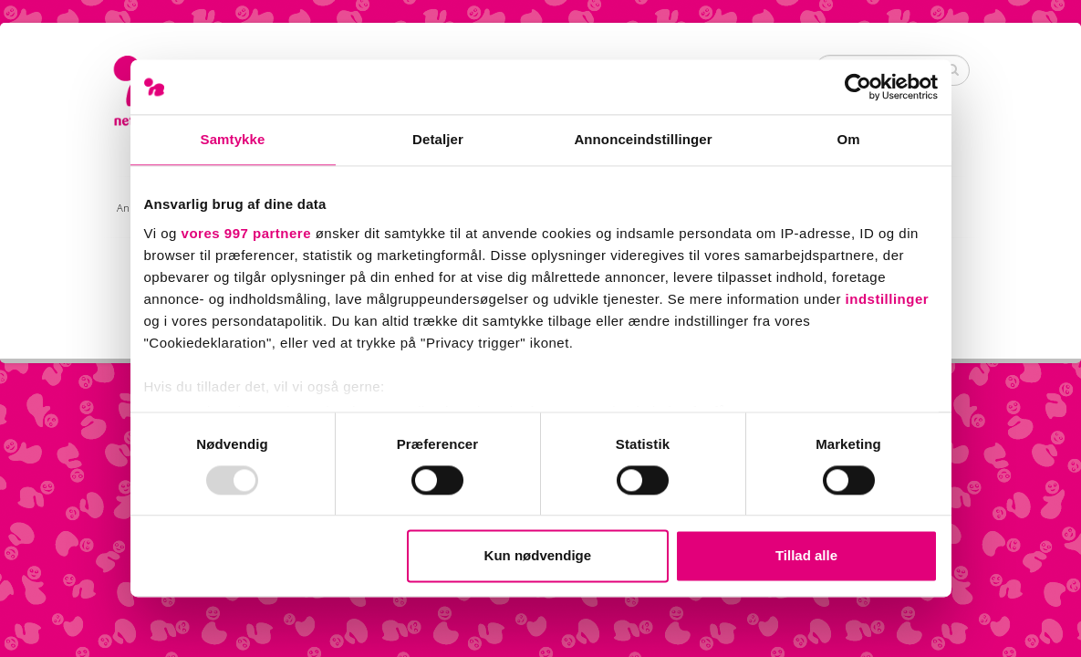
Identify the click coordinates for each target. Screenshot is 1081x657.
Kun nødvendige (538, 556)
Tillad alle (806, 556)
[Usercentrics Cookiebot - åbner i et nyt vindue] (858, 86)
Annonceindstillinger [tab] (643, 139)
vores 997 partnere (246, 233)
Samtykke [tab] (233, 139)
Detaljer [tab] (437, 139)
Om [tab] (848, 139)
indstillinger (888, 299)
